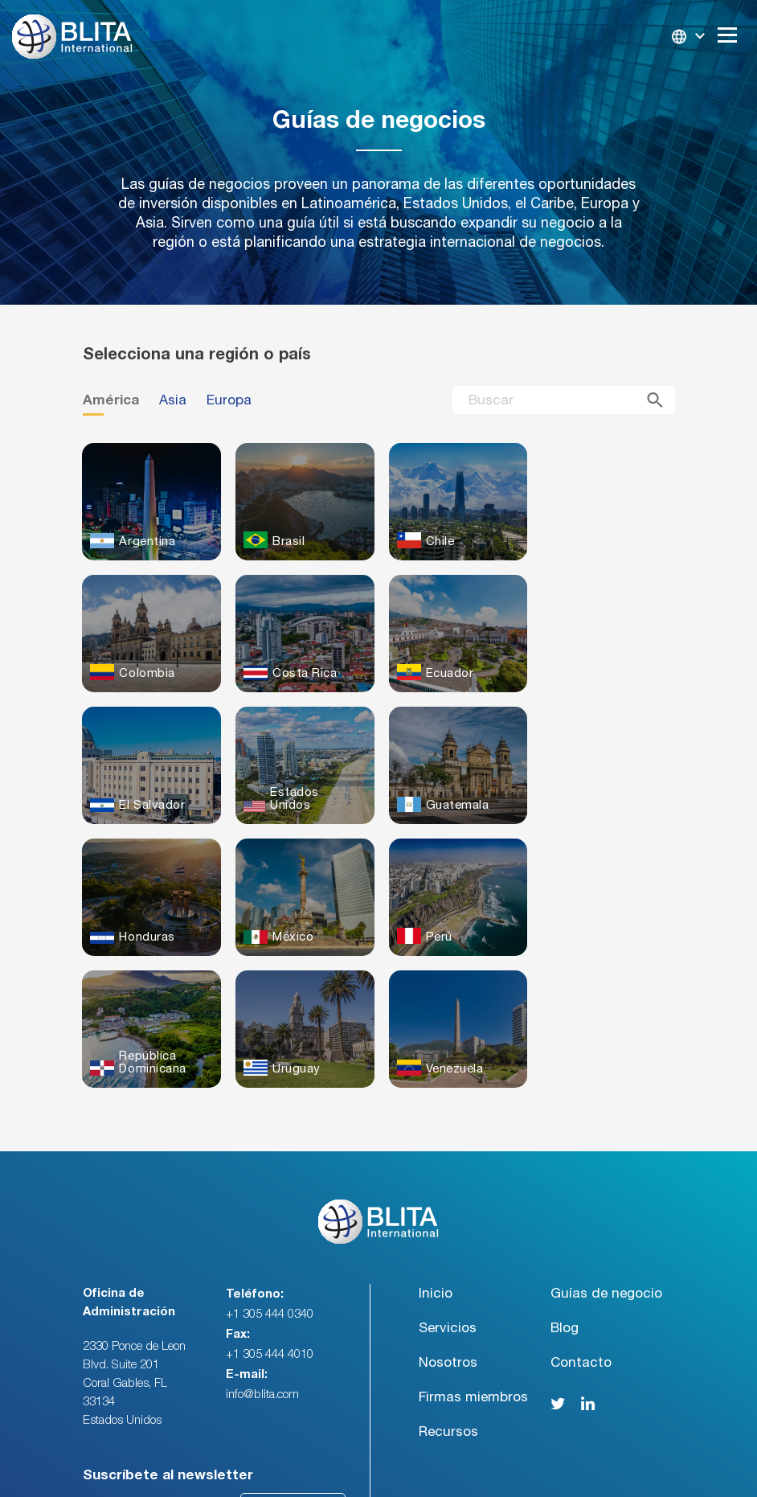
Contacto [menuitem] (581, 1230)
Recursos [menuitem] (448, 1299)
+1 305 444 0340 (269, 1182)
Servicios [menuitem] (448, 1196)
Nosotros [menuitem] (448, 1230)
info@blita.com (262, 1263)
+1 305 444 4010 (269, 1222)
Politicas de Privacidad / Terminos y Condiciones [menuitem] (570, 1468)
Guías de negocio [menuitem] (606, 1161)
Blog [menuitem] (564, 1196)
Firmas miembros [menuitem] (473, 1265)
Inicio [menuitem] (435, 1161)
